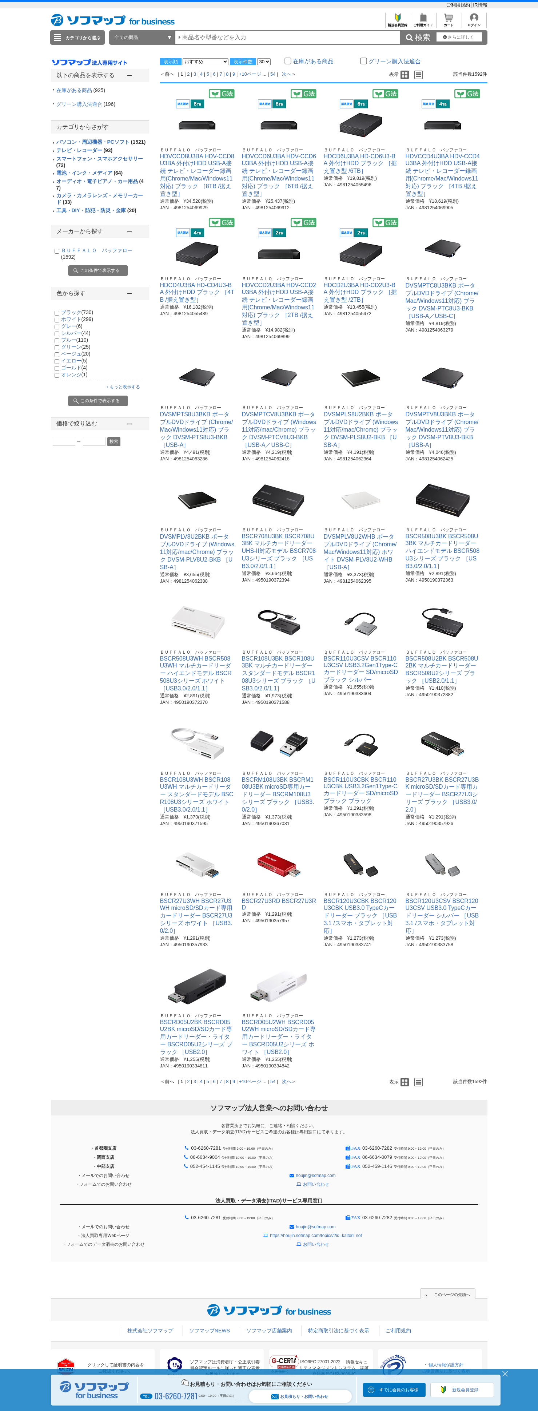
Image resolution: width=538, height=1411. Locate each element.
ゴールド (74, 367)
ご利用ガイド (423, 23)
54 (272, 74)
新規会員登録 (398, 23)
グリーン (76, 347)
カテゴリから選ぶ (82, 37)
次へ (286, 74)
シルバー (76, 333)
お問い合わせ (316, 1184)
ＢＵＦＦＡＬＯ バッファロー (190, 149)
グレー (72, 326)
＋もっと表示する (122, 386)
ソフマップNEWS (209, 1330)
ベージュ (76, 354)
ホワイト (77, 319)
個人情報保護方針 (446, 1364)
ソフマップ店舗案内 (269, 1330)
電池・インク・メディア (89, 173)
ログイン (474, 23)
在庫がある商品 (80, 90)
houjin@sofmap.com (316, 1175)
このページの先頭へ (452, 1294)
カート (449, 23)
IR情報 (480, 5)
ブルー (74, 340)
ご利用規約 (458, 5)
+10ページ (250, 74)
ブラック (77, 312)
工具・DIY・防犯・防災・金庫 (96, 210)
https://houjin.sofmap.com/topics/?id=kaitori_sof (316, 1235)
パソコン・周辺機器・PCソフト (101, 142)
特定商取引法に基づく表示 (338, 1330)
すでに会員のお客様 (398, 1389)
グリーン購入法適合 (86, 104)
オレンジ (74, 374)
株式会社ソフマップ (150, 1330)
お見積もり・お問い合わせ (299, 1396)
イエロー (74, 361)
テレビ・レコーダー (84, 150)
